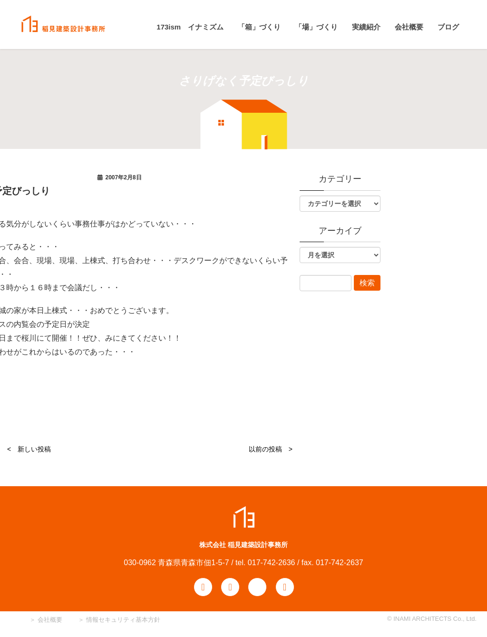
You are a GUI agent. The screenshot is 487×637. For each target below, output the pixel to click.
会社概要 (49, 619)
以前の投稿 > (270, 449)
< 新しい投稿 (29, 449)
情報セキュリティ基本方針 (123, 619)
